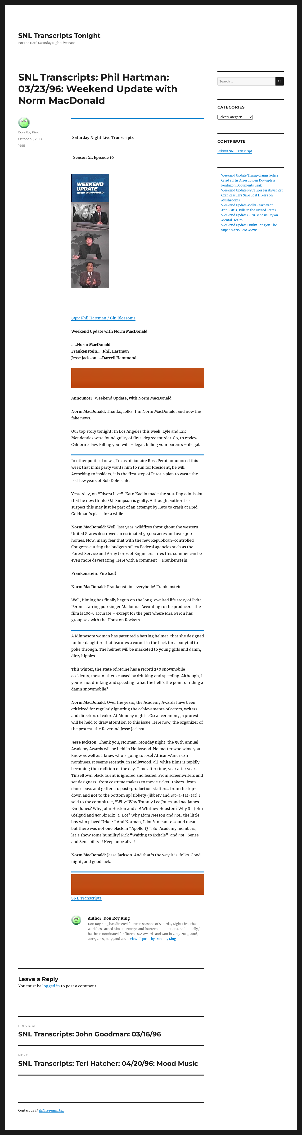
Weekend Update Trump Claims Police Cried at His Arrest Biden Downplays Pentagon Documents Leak (249, 180)
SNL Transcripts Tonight (59, 36)
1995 (21, 145)
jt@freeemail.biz (51, 1110)
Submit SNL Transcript (234, 151)
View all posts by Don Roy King (153, 939)
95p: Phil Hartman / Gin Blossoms (103, 318)
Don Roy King (28, 132)
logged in (51, 986)
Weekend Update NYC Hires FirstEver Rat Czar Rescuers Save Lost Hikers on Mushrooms (252, 195)
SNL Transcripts (86, 898)
